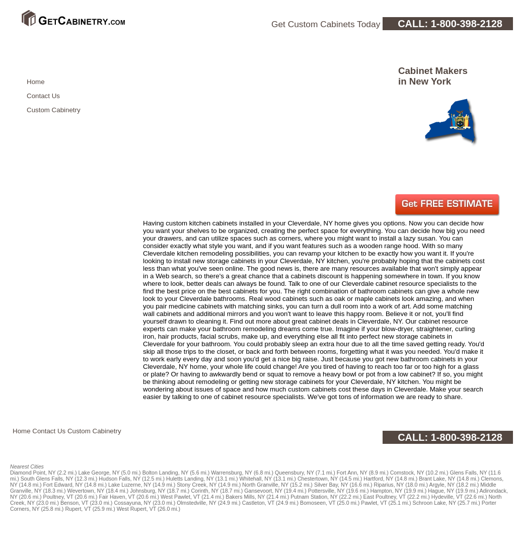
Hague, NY (441, 491)
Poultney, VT (58, 497)
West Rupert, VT (136, 509)
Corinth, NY (204, 491)
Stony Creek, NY (196, 485)
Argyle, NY (442, 485)
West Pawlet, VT (180, 497)
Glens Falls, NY (468, 473)
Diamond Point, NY (32, 473)
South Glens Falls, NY (47, 479)
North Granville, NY (265, 485)
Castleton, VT (258, 503)
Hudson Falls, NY (119, 479)
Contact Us (43, 96)
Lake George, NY (98, 473)
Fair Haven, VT (117, 497)
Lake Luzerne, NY (129, 485)
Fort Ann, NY (352, 473)
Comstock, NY (407, 473)
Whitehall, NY (256, 479)
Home (36, 82)
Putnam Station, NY (313, 497)
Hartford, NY (378, 479)
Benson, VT (74, 503)
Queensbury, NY (294, 473)
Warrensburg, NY (231, 473)
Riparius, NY (389, 485)
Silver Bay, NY (331, 485)
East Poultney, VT (384, 497)
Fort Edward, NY (63, 485)
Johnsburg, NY (147, 491)
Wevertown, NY (86, 491)
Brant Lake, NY (437, 479)
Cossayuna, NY (132, 503)
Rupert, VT (78, 509)
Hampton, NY (386, 491)
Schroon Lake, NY (434, 503)
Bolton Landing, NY (165, 473)
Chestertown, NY (318, 479)
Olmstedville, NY (196, 503)
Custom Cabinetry (54, 110)
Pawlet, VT (374, 503)
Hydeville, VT (447, 497)
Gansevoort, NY (263, 491)
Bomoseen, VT (317, 503)
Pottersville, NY (326, 491)
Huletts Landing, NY (190, 479)
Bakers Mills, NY (245, 497)
